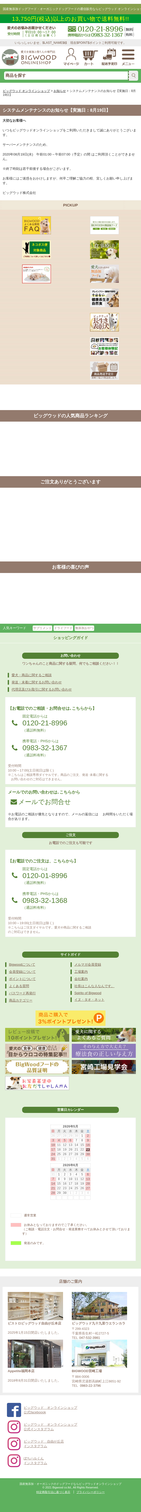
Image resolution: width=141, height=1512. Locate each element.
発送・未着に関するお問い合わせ (37, 682)
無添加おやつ (84, 628)
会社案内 (81, 979)
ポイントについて (22, 979)
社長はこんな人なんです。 (94, 986)
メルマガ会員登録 (87, 964)
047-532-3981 (89, 1338)
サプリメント (42, 628)
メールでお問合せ (41, 801)
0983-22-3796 (90, 1386)
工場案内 (81, 972)
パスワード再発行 (22, 993)
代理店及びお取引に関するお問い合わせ (42, 689)
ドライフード (63, 628)
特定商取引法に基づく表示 (53, 1492)
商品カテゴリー (20, 1000)
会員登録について (22, 972)
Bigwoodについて (22, 964)
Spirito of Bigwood (87, 993)
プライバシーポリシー (90, 1492)
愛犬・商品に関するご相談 (32, 675)
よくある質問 (19, 986)
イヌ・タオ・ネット (89, 1000)
